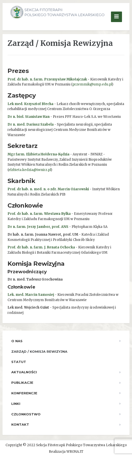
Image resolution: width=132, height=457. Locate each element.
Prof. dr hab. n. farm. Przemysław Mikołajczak (47, 79)
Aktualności (24, 372)
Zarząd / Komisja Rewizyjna (39, 351)
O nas (17, 341)
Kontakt (20, 424)
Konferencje (24, 393)
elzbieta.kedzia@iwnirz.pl (30, 170)
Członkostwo (26, 414)
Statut (18, 362)
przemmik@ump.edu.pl (92, 84)
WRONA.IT (74, 451)
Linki (15, 404)
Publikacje (22, 383)
